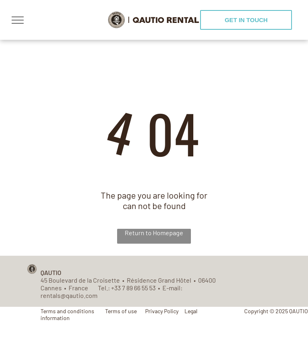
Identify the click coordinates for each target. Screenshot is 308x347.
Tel (102, 288)
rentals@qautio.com (69, 295)
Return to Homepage (154, 232)
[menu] (17, 20)
